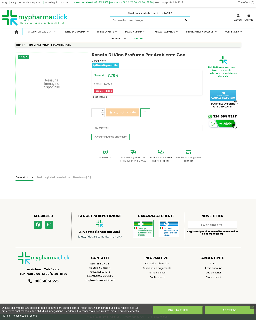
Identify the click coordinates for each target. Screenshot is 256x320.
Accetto (230, 310)
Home (64, 2)
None (103, 60)
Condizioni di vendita (157, 263)
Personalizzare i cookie (24, 315)
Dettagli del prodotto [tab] (53, 177)
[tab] (82, 178)
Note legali (51, 2)
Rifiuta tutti (178, 310)
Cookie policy (157, 277)
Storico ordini (213, 277)
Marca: (95, 60)
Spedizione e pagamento (157, 268)
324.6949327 (169, 2)
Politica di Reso (157, 272)
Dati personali (213, 272)
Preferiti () (246, 2)
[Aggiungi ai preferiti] (145, 112)
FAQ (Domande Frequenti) (26, 2)
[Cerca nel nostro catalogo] (186, 20)
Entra (213, 263)
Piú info (6, 315)
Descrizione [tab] (24, 177)
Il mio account (213, 268)
